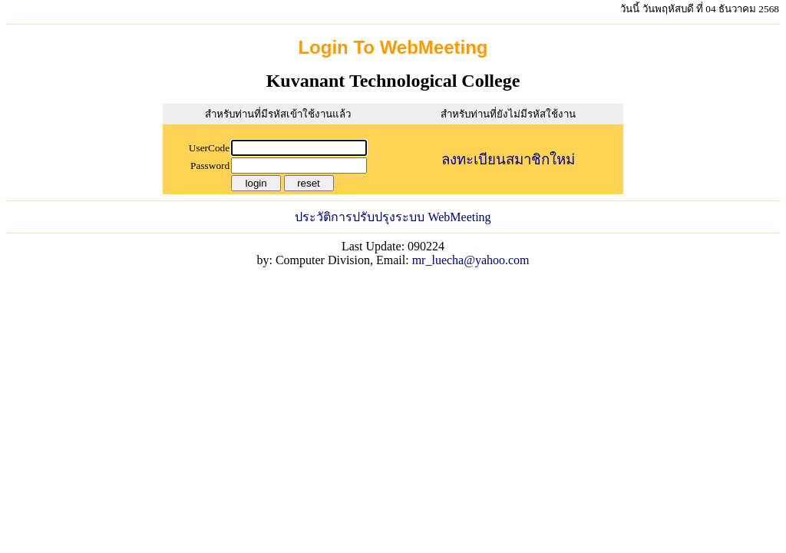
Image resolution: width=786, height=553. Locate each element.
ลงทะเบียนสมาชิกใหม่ (508, 159)
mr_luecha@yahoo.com (471, 260)
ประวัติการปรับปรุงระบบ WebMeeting (392, 217)
